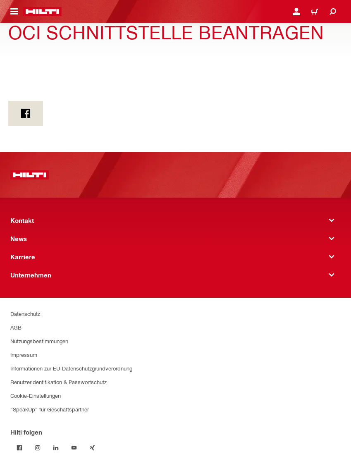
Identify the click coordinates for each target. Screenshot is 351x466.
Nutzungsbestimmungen (39, 341)
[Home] (42, 11)
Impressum (23, 354)
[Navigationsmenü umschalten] (14, 11)
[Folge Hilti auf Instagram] (38, 448)
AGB (15, 327)
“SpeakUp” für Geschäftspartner (49, 409)
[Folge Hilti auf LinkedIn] (56, 448)
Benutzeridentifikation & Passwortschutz (58, 382)
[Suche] (333, 11)
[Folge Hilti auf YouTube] (74, 448)
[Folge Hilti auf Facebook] (19, 448)
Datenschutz (25, 314)
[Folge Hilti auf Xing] (92, 448)
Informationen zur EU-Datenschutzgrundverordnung (71, 368)
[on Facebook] (25, 113)
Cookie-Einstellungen (35, 395)
